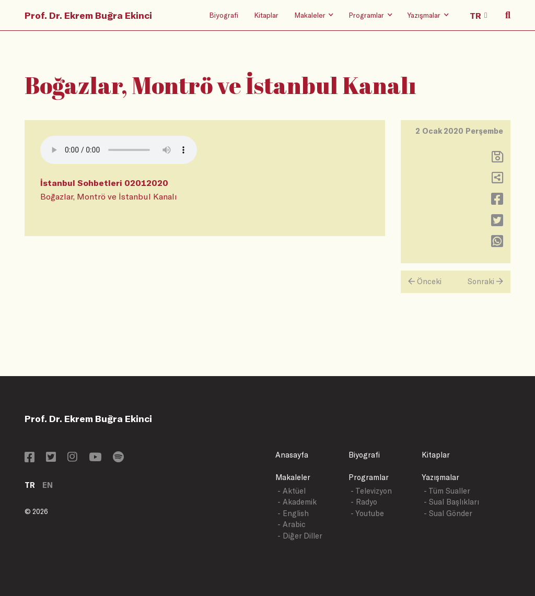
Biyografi (223, 14)
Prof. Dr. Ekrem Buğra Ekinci (88, 15)
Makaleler (292, 477)
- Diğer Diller (299, 535)
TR (30, 485)
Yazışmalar (440, 477)
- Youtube (367, 513)
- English (293, 513)
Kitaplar (266, 14)
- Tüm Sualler (447, 490)
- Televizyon (371, 490)
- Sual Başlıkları (451, 501)
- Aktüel (291, 490)
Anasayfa (291, 454)
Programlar (368, 477)
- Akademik (297, 501)
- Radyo (364, 501)
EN (47, 485)
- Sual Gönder (448, 513)
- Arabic (291, 524)
